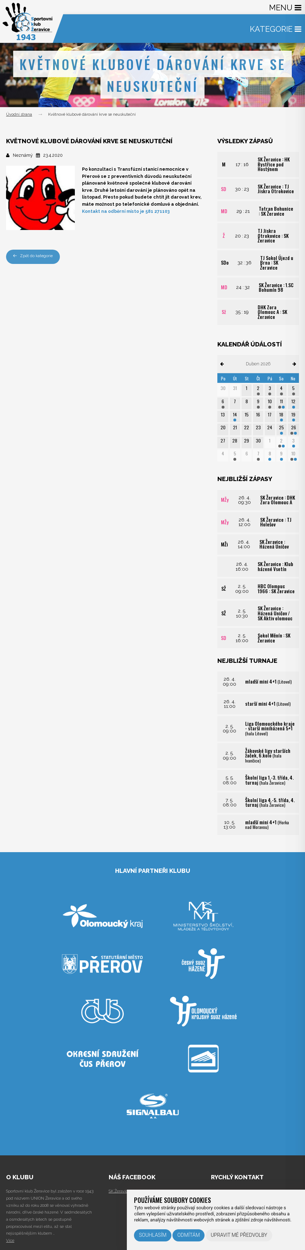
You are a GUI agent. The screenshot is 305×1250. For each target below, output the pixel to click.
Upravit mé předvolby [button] (239, 1235)
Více (10, 1240)
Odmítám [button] (188, 1235)
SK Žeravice (119, 1191)
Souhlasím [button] (152, 1235)
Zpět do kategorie (33, 256)
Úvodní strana (19, 114)
